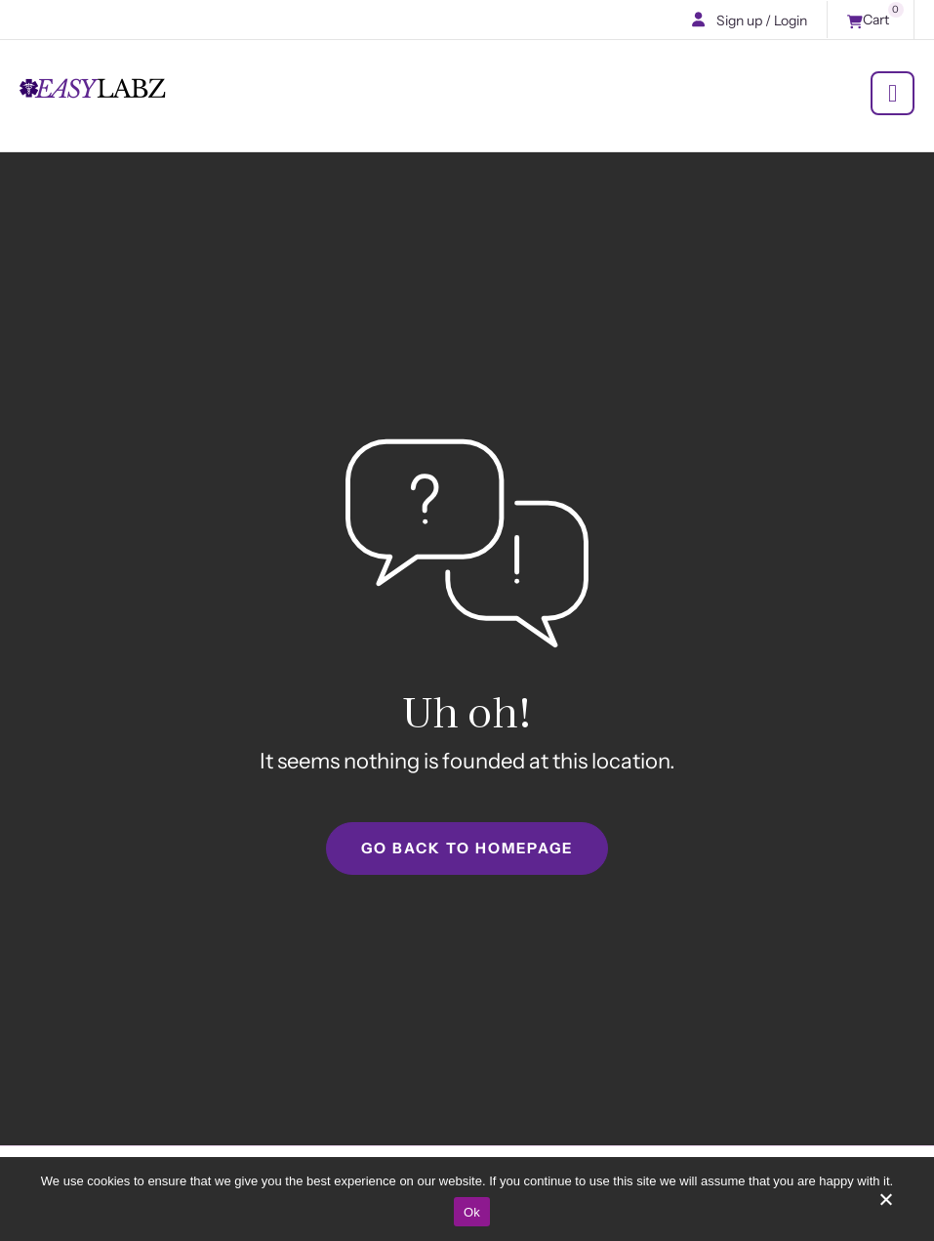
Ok (472, 1212)
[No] (885, 1205)
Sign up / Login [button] (761, 20)
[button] (699, 19)
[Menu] (892, 93)
